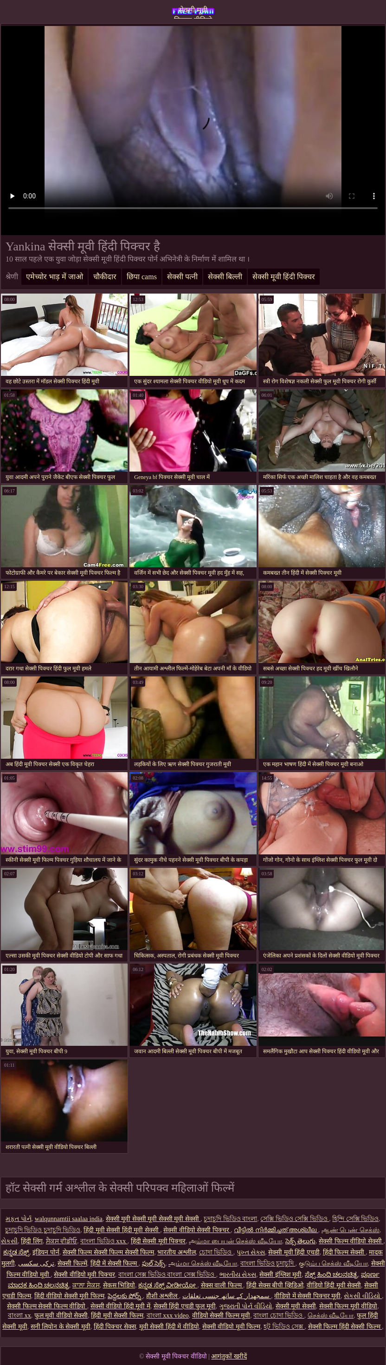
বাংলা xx (19, 1315)
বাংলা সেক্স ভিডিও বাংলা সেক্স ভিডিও (167, 1274)
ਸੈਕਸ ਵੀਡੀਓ (61, 1241)
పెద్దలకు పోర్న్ (125, 1296)
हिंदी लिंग (32, 1241)
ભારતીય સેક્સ (238, 1274)
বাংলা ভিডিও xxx (104, 1241)
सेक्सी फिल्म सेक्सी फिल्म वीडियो (47, 1306)
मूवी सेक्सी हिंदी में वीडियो (169, 1326)
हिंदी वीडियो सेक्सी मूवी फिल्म (69, 1296)
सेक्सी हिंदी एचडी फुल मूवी (185, 1306)
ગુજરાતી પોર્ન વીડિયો (245, 1306)
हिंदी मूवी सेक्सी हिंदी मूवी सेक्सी (122, 1230)
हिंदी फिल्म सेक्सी (344, 1252)
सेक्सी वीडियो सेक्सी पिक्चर (197, 1230)
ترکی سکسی (36, 1263)
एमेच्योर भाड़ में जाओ (54, 277)
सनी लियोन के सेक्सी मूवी (60, 1326)
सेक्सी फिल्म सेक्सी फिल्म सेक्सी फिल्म (108, 1252)
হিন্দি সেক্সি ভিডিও (355, 1218)
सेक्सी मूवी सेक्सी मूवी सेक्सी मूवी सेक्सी (153, 1218)
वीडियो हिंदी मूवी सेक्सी (334, 1285)
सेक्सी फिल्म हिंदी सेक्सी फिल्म (345, 1326)
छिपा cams (142, 277)
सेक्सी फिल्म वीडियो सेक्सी (351, 1241)
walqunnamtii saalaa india (69, 1218)
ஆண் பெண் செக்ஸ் (351, 1230)
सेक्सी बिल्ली (225, 277)
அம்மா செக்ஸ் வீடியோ (202, 1263)
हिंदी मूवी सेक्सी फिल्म (117, 1315)
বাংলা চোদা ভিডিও (278, 1315)
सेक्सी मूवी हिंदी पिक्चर (283, 277)
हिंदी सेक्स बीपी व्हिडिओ (274, 1285)
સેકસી (9, 1241)
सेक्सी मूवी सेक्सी (296, 1306)
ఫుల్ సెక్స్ (154, 1263)
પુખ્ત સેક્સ (251, 1252)
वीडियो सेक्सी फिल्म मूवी (221, 1315)
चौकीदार (104, 277)
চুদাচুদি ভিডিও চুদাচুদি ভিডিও (43, 1230)
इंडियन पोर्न (45, 1252)
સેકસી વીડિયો (363, 1296)
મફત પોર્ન (19, 1218)
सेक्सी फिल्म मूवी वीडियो (348, 1306)
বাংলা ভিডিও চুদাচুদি (268, 1263)
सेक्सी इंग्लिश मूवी (280, 1274)
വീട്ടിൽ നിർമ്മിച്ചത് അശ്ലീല (276, 1230)
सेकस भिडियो (119, 1285)
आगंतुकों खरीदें (229, 1356)
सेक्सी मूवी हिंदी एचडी (294, 1252)
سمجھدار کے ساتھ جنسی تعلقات (226, 1296)
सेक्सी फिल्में (72, 1263)
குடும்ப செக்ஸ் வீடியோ (333, 1263)
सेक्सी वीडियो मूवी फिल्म (231, 1326)
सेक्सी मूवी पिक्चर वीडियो (193, 12)
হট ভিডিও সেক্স (284, 1326)
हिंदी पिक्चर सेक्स (115, 1326)
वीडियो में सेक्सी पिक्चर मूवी (307, 1296)
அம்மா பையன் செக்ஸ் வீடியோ (235, 1241)
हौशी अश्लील (162, 1296)
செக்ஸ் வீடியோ (331, 1315)
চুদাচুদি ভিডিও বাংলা (230, 1218)
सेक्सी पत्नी (182, 277)
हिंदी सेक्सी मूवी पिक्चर (158, 1241)
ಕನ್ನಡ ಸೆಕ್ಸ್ (16, 1252)
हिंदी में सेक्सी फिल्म (114, 1263)
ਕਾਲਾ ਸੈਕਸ (86, 1285)
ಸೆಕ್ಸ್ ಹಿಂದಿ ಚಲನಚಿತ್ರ (331, 1274)
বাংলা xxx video (168, 1315)
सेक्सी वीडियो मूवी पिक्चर (84, 1274)
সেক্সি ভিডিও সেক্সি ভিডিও (294, 1218)
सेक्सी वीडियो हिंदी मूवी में (120, 1306)
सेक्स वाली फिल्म (222, 1285)
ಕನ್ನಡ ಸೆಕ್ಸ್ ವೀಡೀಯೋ (168, 1285)
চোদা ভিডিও (216, 1252)
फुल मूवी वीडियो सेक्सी (61, 1315)
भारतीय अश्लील (176, 1252)
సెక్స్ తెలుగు (300, 1241)
